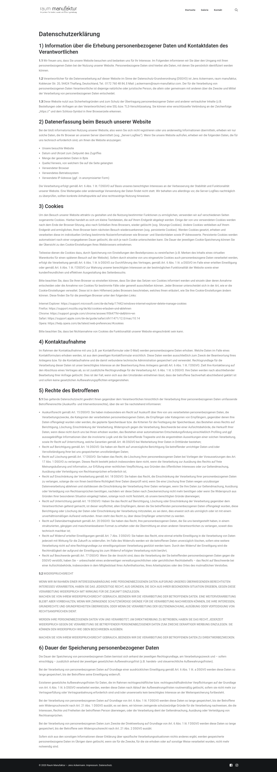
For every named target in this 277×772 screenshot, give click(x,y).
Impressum (92, 765)
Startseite (190, 10)
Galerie (204, 10)
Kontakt (218, 10)
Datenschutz (105, 765)
